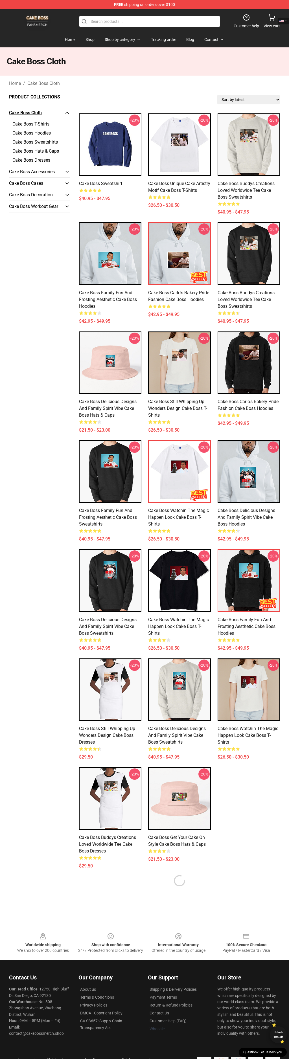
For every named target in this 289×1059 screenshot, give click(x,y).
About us (88, 976)
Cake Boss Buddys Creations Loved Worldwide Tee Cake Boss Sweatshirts (246, 190)
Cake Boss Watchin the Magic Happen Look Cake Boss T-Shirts (178, 517)
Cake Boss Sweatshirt (100, 183)
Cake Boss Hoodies (31, 133)
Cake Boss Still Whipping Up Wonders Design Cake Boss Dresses (107, 735)
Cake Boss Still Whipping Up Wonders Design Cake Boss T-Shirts (177, 408)
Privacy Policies (93, 991)
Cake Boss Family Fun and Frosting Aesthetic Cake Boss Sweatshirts (108, 517)
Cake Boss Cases (26, 183)
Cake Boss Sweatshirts (35, 142)
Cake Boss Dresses (31, 160)
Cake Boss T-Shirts (30, 124)
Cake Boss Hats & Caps (35, 151)
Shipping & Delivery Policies (173, 976)
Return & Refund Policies (171, 991)
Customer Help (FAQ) (168, 1007)
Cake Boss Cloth (43, 83)
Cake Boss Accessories (32, 171)
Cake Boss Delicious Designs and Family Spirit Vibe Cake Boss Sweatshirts (108, 626)
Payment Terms (163, 983)
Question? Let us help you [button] (262, 1052)
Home (15, 83)
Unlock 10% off (278, 1034)
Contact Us (159, 999)
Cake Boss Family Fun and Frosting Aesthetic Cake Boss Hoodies (108, 299)
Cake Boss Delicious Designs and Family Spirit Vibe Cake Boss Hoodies (246, 517)
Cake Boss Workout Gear (33, 206)
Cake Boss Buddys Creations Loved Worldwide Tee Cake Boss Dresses (107, 844)
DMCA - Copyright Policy (101, 999)
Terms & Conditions (97, 983)
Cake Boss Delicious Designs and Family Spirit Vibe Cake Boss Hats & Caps (108, 408)
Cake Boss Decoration (31, 194)
